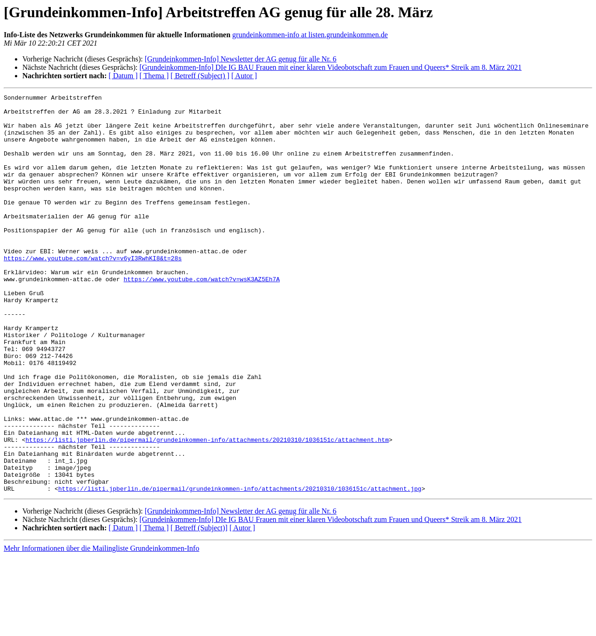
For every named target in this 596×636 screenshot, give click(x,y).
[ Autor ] (244, 76)
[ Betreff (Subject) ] (199, 76)
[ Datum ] (122, 76)
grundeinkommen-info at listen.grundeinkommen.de (310, 35)
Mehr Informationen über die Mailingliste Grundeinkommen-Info (101, 628)
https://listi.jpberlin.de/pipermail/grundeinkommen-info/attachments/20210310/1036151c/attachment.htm (207, 509)
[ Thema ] (154, 76)
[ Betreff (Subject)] (198, 607)
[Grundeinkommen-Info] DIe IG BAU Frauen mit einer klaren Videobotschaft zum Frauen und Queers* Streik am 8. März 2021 (330, 67)
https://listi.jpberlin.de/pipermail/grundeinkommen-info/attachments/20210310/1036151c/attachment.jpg (239, 568)
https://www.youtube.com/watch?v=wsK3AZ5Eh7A (201, 316)
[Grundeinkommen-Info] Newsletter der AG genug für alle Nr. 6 (241, 59)
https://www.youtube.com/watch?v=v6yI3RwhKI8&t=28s (93, 291)
